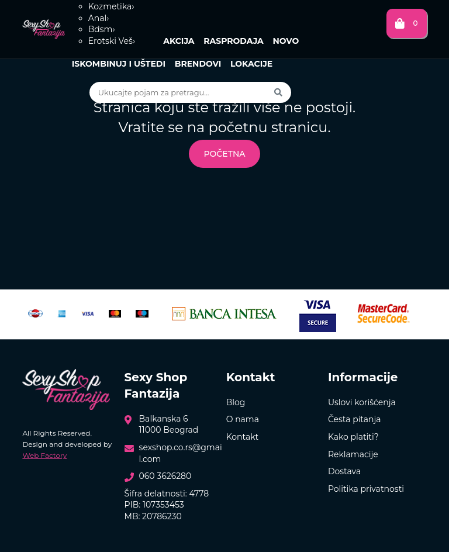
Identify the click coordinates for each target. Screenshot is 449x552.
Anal (98, 18)
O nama (242, 419)
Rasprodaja (233, 41)
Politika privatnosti (366, 489)
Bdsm (101, 29)
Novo (285, 41)
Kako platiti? (353, 437)
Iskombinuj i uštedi (118, 63)
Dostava (344, 471)
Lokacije (251, 63)
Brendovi (198, 63)
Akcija (178, 41)
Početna (224, 154)
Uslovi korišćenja (362, 402)
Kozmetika (111, 6)
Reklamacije (353, 454)
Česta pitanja (354, 419)
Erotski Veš (111, 41)
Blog (236, 402)
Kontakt (242, 437)
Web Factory (44, 455)
